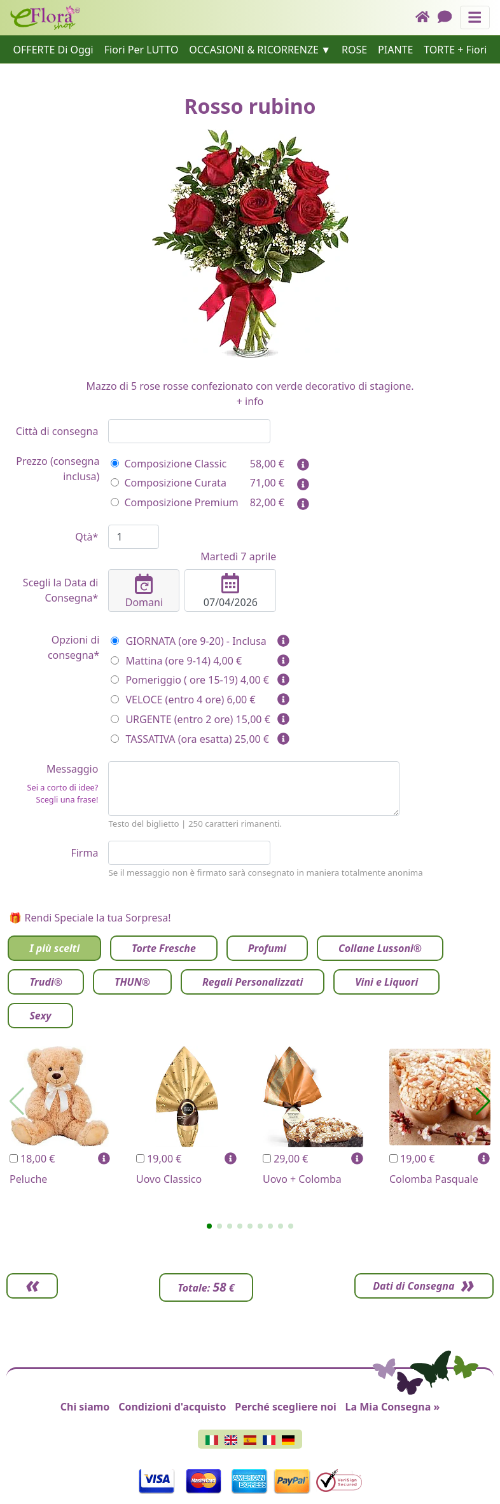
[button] (209, 1226)
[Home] (426, 17)
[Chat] (449, 17)
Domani (144, 591)
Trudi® (45, 982)
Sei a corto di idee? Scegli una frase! (62, 793)
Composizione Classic (168, 464)
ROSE (354, 50)
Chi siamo (85, 1407)
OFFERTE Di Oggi (53, 50)
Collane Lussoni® (380, 948)
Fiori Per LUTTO (141, 50)
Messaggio (52, 784)
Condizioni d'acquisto (172, 1407)
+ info (250, 401)
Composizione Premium (174, 502)
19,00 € (158, 1159)
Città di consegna (57, 431)
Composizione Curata (168, 483)
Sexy (40, 1016)
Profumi (267, 948)
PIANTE (395, 50)
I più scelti (54, 948)
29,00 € (285, 1159)
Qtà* (86, 537)
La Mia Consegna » (392, 1407)
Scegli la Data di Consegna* (61, 590)
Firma (84, 853)
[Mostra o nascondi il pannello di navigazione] (475, 17)
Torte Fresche (164, 948)
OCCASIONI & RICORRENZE (254, 50)
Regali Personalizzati (252, 982)
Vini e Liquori (386, 982)
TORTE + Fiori (455, 50)
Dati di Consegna (411, 1286)
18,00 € (32, 1159)
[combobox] (189, 431)
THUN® (132, 982)
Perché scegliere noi (285, 1407)
